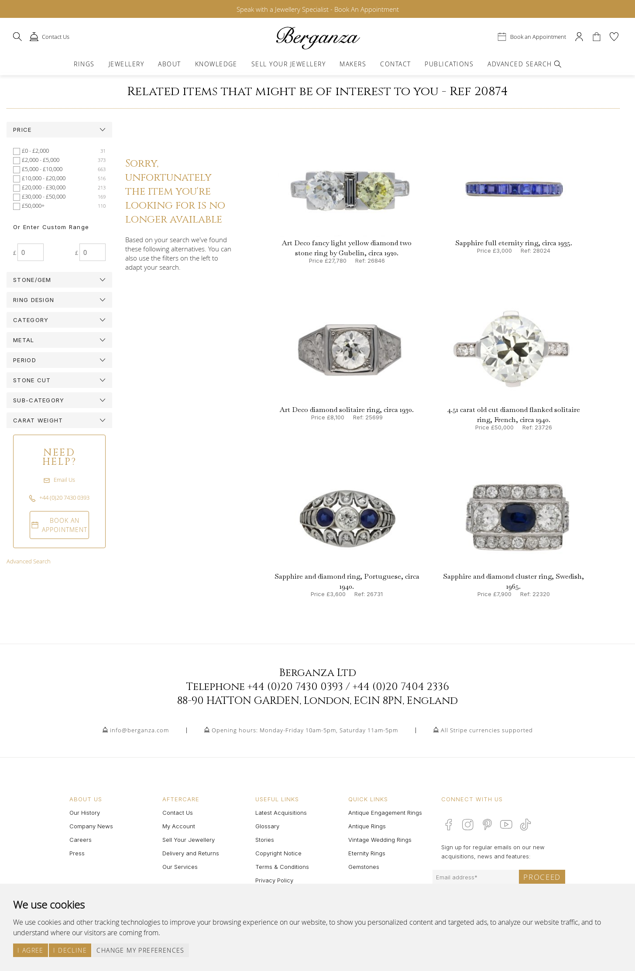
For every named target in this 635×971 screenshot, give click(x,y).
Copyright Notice (278, 853)
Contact (395, 64)
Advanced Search (29, 561)
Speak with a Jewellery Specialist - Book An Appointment (318, 9)
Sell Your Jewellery (288, 64)
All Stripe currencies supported (487, 730)
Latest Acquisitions (281, 812)
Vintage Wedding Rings (380, 839)
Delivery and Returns (190, 853)
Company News (91, 826)
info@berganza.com (139, 730)
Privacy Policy (274, 880)
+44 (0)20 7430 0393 (295, 687)
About (169, 64)
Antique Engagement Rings (385, 812)
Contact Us (177, 812)
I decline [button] (70, 950)
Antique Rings (367, 826)
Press (77, 853)
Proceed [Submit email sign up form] (542, 877)
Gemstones (363, 866)
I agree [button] (30, 950)
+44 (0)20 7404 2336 (401, 687)
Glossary (267, 826)
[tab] (59, 129)
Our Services (180, 866)
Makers (353, 64)
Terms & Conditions (282, 866)
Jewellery (126, 64)
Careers (80, 839)
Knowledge (216, 64)
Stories (264, 839)
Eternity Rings (366, 853)
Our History (84, 812)
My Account (178, 826)
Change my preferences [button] (140, 950)
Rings (84, 64)
